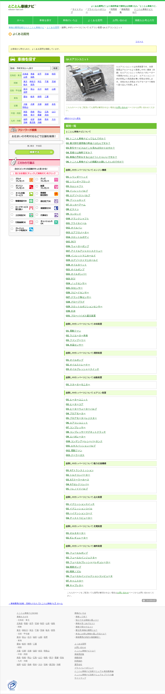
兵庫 (32, 104)
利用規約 (78, 661)
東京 (25, 81)
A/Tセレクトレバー (77, 484)
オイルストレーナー (78, 365)
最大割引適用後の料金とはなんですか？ (88, 143)
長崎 (39, 119)
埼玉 (39, 81)
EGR (70, 311)
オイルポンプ (75, 269)
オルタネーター (76, 533)
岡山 (39, 112)
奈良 (54, 104)
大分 (54, 119)
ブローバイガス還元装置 (81, 316)
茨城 (54, 81)
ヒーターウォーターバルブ (81, 409)
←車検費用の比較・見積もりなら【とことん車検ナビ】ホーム (36, 603)
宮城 (47, 74)
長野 (25, 92)
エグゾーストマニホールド (82, 260)
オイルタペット (76, 265)
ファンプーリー (76, 340)
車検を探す (45, 20)
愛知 (25, 97)
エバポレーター (76, 437)
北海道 (25, 74)
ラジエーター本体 (77, 335)
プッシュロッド (76, 200)
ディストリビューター (79, 518)
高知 (47, 115)
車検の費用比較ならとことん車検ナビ (26, 27)
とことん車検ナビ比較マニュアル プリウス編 (94, 675)
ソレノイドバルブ (77, 489)
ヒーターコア (74, 404)
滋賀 (47, 104)
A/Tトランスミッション (80, 470)
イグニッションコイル (79, 508)
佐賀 (32, 119)
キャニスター (74, 581)
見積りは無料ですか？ (79, 152)
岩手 (39, 74)
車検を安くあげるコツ (85, 623)
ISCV (71, 241)
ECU (70, 279)
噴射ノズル (73, 571)
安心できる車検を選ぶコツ (87, 620)
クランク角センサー (78, 297)
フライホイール (76, 223)
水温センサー (74, 345)
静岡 (39, 97)
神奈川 (32, 81)
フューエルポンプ (77, 553)
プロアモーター (76, 413)
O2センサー (74, 288)
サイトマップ (80, 678)
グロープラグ (75, 302)
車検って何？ (81, 617)
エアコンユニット (77, 423)
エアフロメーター (77, 232)
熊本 (47, 119)
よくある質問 (95, 20)
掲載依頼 (78, 657)
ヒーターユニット (77, 399)
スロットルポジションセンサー (84, 306)
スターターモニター (78, 384)
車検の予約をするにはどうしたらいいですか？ (91, 157)
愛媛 (39, 115)
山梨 (54, 89)
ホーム (20, 20)
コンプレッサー (76, 427)
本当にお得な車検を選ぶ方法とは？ (91, 634)
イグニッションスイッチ (80, 504)
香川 (32, 115)
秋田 (54, 74)
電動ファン (73, 331)
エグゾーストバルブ (78, 195)
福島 (32, 77)
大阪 (25, 104)
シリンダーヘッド (77, 177)
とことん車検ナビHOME (27, 613)
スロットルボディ (77, 237)
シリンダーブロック (78, 181)
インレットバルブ (77, 191)
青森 (32, 74)
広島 (47, 112)
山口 (54, 112)
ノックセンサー (76, 283)
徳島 (25, 115)
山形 (25, 77)
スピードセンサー (77, 292)
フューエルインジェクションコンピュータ (89, 576)
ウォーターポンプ (77, 246)
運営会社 (78, 664)
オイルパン (74, 228)
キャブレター (74, 585)
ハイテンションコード (79, 513)
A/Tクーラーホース (77, 480)
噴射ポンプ (73, 567)
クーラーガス (75, 455)
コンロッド (73, 214)
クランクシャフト (77, 218)
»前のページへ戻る (72, 118)
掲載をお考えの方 (144, 20)
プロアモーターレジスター (81, 418)
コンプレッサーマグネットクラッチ (86, 432)
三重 (47, 97)
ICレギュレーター (77, 538)
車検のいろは (70, 20)
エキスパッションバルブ (81, 446)
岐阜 (32, 97)
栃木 (25, 84)
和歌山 (25, 107)
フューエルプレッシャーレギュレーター (88, 562)
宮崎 (25, 122)
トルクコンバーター (78, 475)
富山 (32, 89)
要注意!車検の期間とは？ (86, 630)
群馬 (32, 84)
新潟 (25, 89)
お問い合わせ (120, 20)
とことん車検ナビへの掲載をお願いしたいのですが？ (95, 162)
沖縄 (39, 122)
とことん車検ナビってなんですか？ (86, 138)
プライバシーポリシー (84, 668)
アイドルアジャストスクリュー (84, 251)
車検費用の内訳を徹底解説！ (88, 637)
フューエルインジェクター (81, 557)
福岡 (25, 119)
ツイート (139, 41)
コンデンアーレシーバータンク (84, 441)
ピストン (72, 209)
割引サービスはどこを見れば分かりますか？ (90, 148)
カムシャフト (74, 186)
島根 (32, 112)
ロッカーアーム (76, 205)
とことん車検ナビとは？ (85, 651)
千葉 (47, 81)
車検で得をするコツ (84, 627)
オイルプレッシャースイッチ (82, 369)
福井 (47, 89)
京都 (39, 104)
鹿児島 (32, 122)
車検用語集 (79, 654)
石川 (39, 89)
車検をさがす (22, 617)
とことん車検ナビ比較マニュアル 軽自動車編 (94, 671)
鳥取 (25, 112)
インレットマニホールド (81, 255)
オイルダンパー (76, 274)
